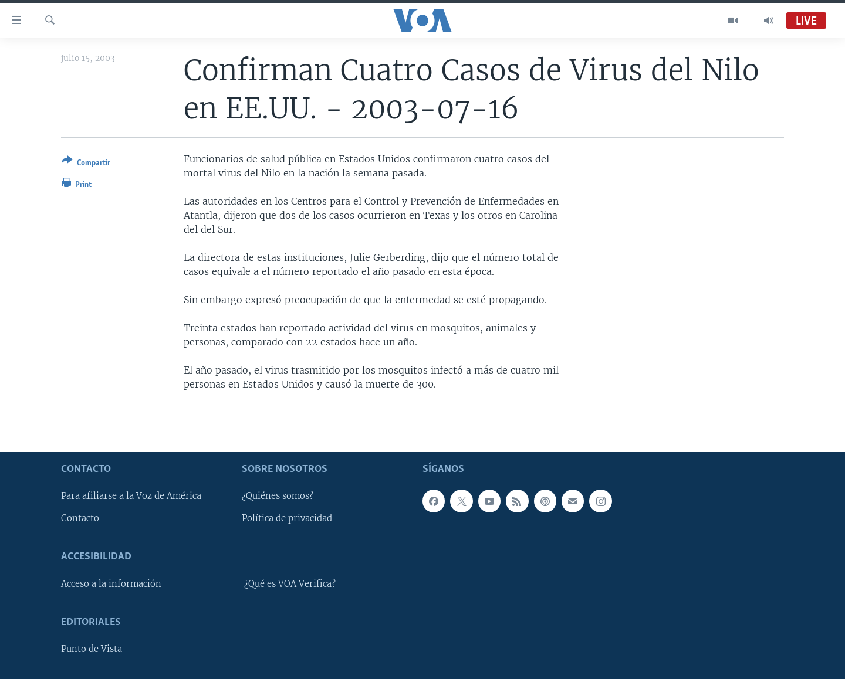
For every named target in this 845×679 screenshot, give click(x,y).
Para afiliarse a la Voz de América (131, 496)
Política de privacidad (287, 518)
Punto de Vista (91, 649)
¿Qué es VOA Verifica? (290, 583)
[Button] (86, 164)
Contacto (80, 518)
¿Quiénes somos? (277, 496)
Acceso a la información (111, 583)
